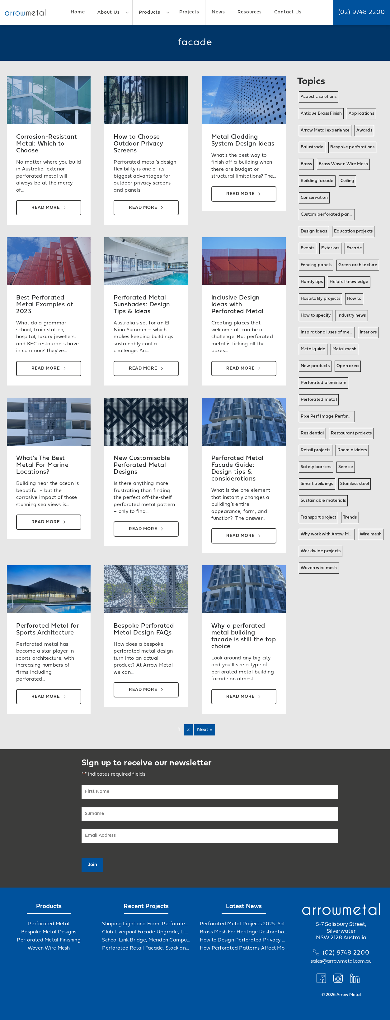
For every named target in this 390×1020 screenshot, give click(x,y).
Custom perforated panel (327, 214)
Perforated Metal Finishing (49, 940)
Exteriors (330, 248)
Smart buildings (317, 483)
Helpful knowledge (349, 282)
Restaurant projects (351, 433)
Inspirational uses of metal (328, 332)
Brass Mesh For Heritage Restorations (244, 932)
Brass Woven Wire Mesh (343, 164)
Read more (45, 207)
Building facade (317, 181)
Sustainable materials (323, 500)
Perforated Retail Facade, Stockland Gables (146, 948)
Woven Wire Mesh (49, 948)
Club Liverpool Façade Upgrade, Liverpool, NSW (146, 932)
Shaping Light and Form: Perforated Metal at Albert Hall (146, 924)
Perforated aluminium (323, 383)
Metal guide (313, 349)
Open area (347, 366)
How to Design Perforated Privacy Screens (244, 940)
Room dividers (352, 450)
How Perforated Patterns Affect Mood (244, 948)
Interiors (368, 332)
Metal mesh (344, 349)
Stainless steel (354, 483)
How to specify (316, 315)
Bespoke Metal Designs (48, 932)
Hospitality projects (320, 298)
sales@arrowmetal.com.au (341, 961)
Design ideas (314, 231)
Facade (354, 248)
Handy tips (312, 282)
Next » (204, 729)
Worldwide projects (321, 551)
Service (345, 467)
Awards (364, 130)
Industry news (351, 315)
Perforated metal (319, 399)
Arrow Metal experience (325, 130)
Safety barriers (316, 467)
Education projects (353, 231)
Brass (306, 164)
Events (308, 248)
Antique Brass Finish (321, 113)
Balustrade (312, 147)
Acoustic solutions (319, 96)
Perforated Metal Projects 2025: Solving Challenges (244, 924)
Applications (361, 113)
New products (315, 366)
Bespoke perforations (352, 147)
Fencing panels (316, 265)
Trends (350, 517)
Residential (312, 433)
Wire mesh (371, 534)
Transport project (318, 517)
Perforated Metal (48, 924)
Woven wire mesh (319, 568)
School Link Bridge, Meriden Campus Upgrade (146, 940)
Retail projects (316, 450)
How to (354, 298)
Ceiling (348, 181)
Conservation (314, 197)
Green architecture (357, 265)
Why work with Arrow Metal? (328, 534)
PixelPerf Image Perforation (328, 416)
